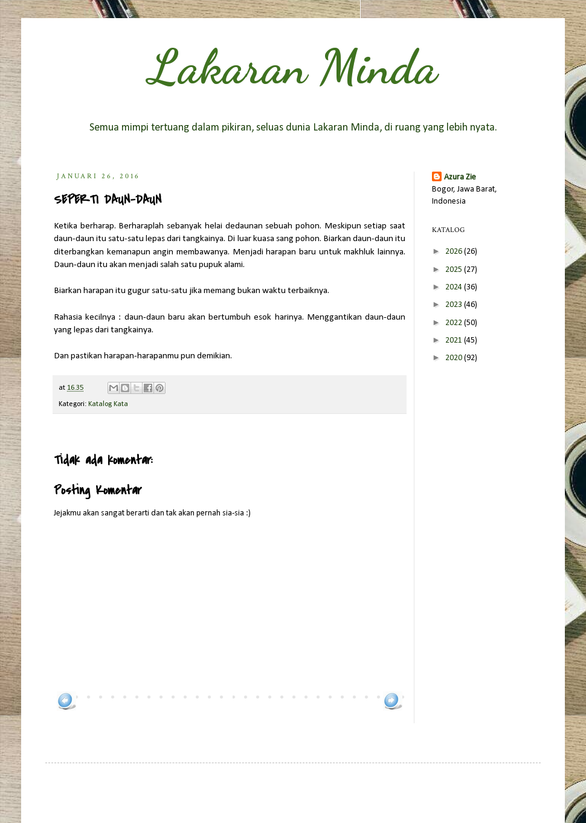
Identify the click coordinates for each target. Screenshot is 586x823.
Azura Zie (460, 177)
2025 (454, 269)
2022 (454, 323)
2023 (454, 304)
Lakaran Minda (293, 66)
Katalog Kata (108, 404)
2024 (454, 287)
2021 (454, 340)
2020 (454, 358)
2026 (454, 251)
